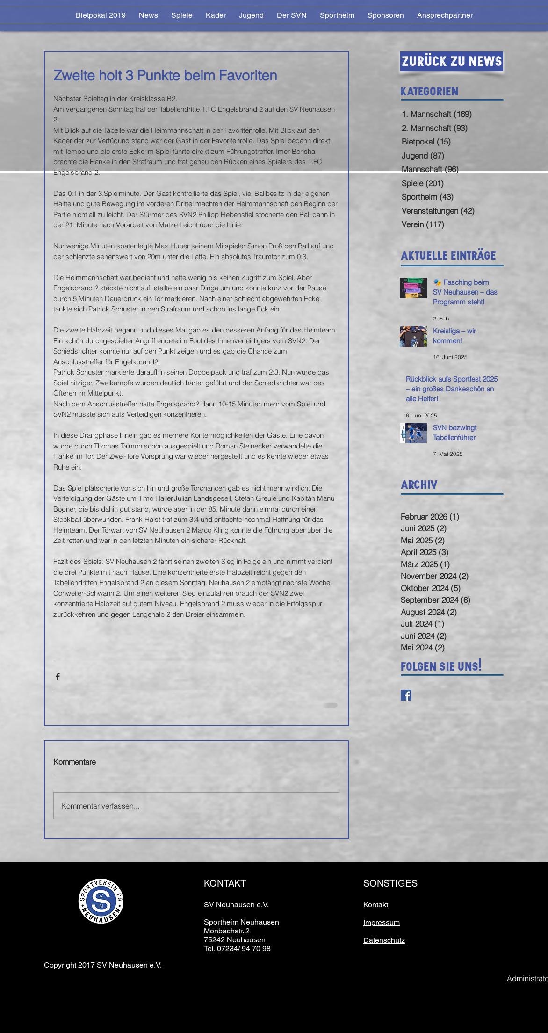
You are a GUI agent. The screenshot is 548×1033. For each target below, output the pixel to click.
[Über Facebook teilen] (57, 676)
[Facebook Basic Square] (406, 695)
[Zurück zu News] (451, 61)
